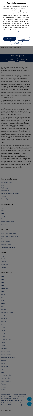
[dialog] (16, 208)
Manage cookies (23, 38)
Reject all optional (16, 43)
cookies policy (16, 32)
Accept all (9, 38)
